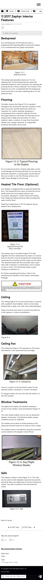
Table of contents (11, 33)
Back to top (5, 520)
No (13, 540)
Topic (3, 556)
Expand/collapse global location (40, 10)
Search (3, 576)
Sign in (40, 577)
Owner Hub (23, 11)
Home (10, 11)
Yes (5, 540)
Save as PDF (2, 27)
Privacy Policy (5, 572)
